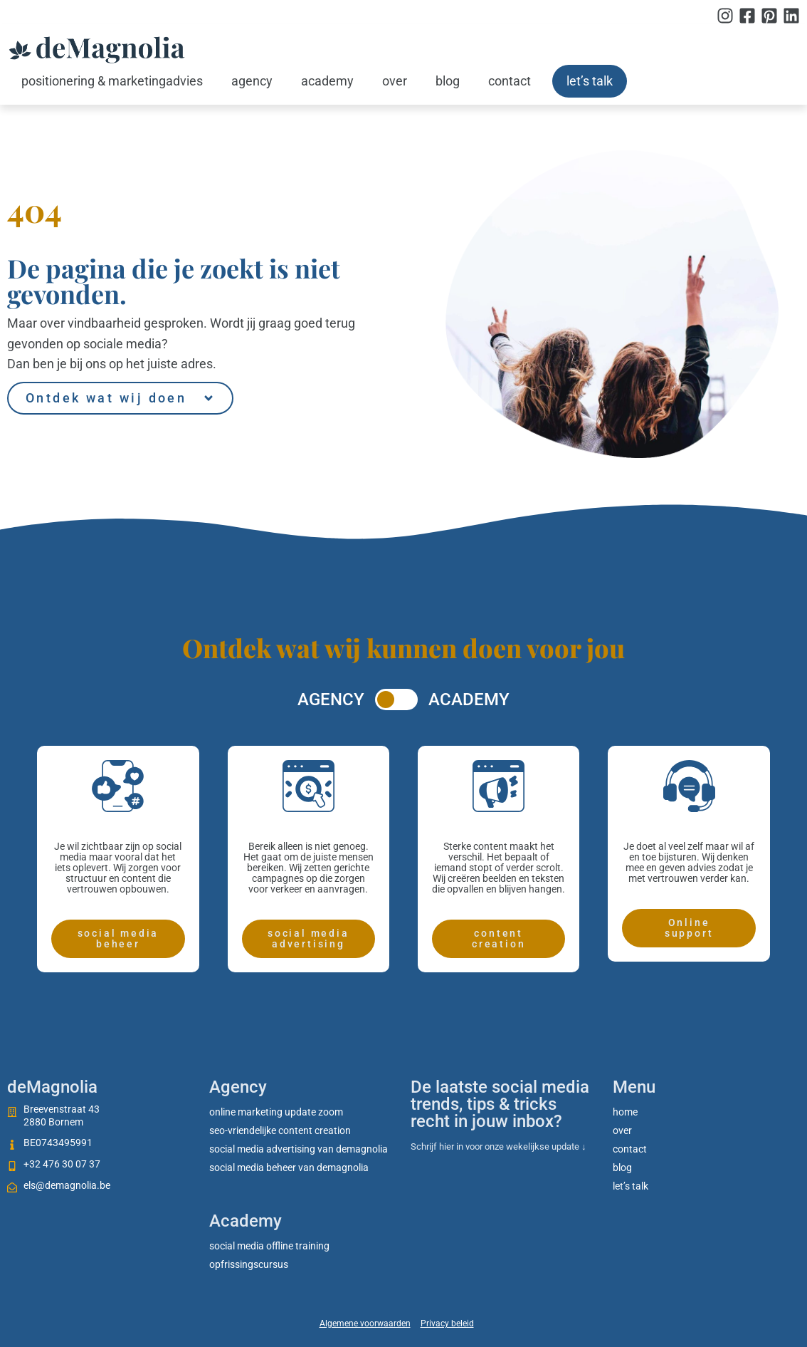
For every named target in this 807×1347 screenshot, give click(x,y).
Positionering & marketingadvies (112, 80)
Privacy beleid (447, 1323)
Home (625, 1112)
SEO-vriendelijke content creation (280, 1130)
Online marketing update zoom (276, 1112)
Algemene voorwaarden (365, 1323)
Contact (509, 80)
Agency (252, 80)
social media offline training (269, 1246)
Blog (448, 80)
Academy (327, 80)
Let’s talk (589, 80)
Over (394, 80)
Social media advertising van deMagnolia (298, 1149)
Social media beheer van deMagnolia (289, 1167)
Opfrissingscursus (248, 1264)
